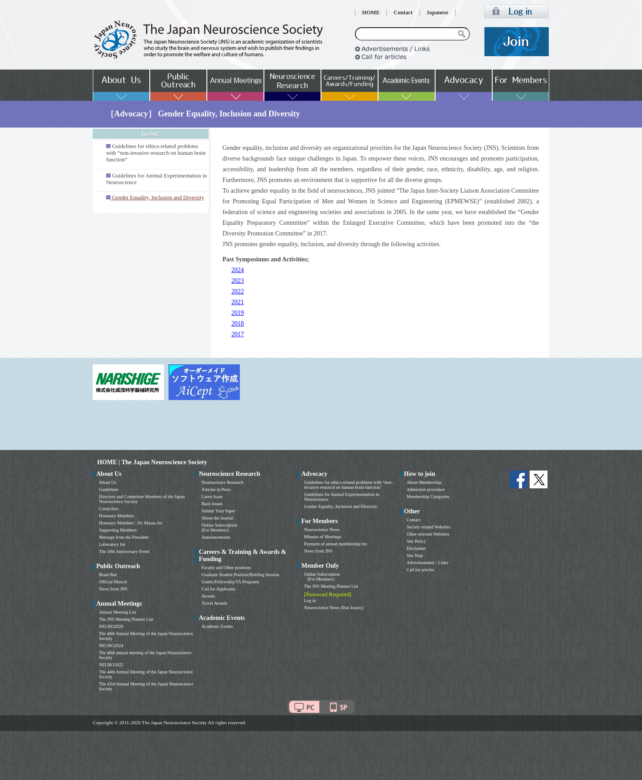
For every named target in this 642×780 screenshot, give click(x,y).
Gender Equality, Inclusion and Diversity (340, 506)
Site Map (415, 555)
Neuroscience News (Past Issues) (333, 607)
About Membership (424, 482)
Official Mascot (113, 581)
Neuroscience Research (222, 482)
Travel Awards (214, 603)
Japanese (438, 12)
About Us (107, 482)
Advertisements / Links (427, 562)
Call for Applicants (218, 588)
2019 (237, 313)
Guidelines (108, 489)
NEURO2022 (111, 664)
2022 (237, 291)
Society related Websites (428, 526)
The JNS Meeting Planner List (126, 619)
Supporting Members (118, 530)
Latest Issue (212, 496)
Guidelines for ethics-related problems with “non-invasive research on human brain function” (156, 153)
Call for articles (420, 569)
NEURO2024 (111, 645)
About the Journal (218, 518)
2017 (237, 334)
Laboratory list (112, 544)
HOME (371, 12)
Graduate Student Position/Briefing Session (240, 574)
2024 (237, 270)
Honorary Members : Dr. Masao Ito (130, 522)
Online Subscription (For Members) (219, 527)
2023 (237, 280)
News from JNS (113, 588)
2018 (237, 323)
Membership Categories (428, 496)
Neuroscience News (322, 529)
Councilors (109, 508)
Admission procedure (426, 489)
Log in (310, 600)
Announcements (216, 537)
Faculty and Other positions (226, 567)
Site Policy (416, 541)
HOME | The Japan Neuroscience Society (152, 462)
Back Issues (212, 503)
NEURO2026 (111, 626)
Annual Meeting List (117, 612)
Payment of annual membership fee (335, 543)
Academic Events (217, 626)
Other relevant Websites (428, 534)
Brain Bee (108, 574)
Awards (208, 596)
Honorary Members (116, 515)
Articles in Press (216, 489)
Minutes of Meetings (322, 536)
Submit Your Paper (218, 510)
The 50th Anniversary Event (124, 551)
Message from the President (123, 537)
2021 (237, 302)
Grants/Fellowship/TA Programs (230, 581)
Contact (403, 12)
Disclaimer (416, 548)
